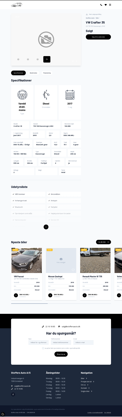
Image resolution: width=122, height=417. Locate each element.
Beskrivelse (33, 73)
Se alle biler (103, 242)
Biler (97, 18)
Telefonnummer (55, 339)
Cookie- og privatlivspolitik (95, 413)
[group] (46, 40)
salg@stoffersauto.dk (69, 327)
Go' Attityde (107, 413)
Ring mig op (61, 354)
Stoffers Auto (90, 18)
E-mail (75, 339)
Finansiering (47, 73)
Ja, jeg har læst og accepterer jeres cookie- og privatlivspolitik (62, 348)
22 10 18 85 (48, 327)
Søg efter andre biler (98, 37)
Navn (30, 339)
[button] (72, 61)
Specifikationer (18, 73)
